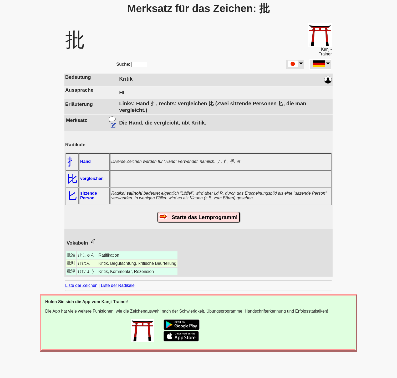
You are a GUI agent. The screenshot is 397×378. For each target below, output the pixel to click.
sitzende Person (88, 195)
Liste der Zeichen (81, 285)
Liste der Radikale (118, 285)
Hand (85, 161)
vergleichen (92, 178)
